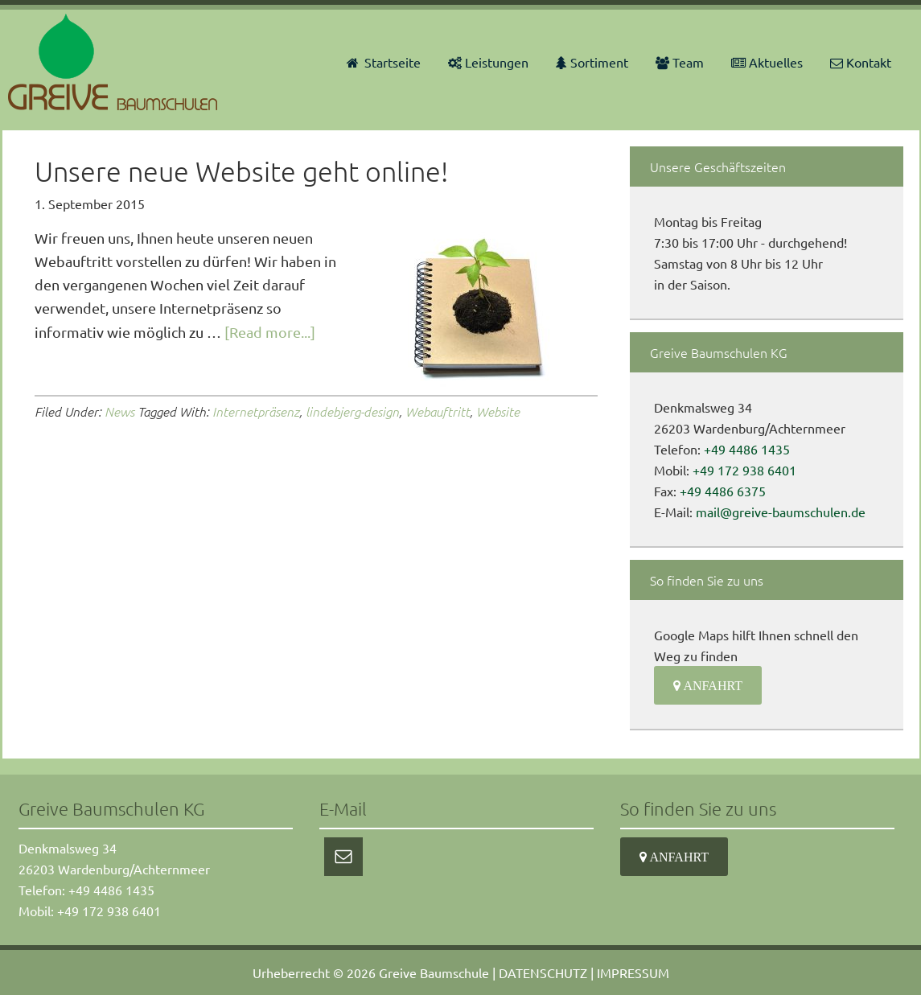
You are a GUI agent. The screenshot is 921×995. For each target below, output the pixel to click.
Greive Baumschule (434, 972)
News (119, 411)
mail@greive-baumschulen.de (780, 512)
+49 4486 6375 (723, 491)
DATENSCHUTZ (543, 972)
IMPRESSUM (633, 972)
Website (498, 411)
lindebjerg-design (352, 411)
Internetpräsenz (255, 411)
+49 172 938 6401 (744, 470)
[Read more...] (269, 331)
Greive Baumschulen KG (115, 62)
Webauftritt (437, 411)
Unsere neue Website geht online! (241, 171)
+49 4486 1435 (747, 449)
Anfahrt (711, 685)
